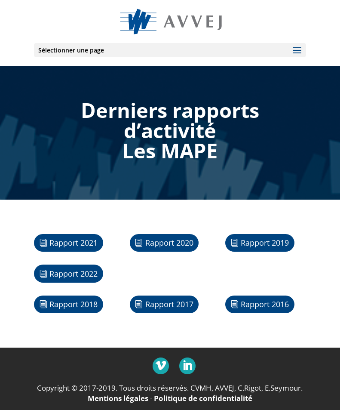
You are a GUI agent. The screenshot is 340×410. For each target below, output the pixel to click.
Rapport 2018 (73, 304)
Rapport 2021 (73, 242)
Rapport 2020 (169, 242)
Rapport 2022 (73, 273)
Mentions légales (118, 398)
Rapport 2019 (265, 242)
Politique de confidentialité (203, 398)
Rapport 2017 (169, 304)
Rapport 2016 (265, 304)
